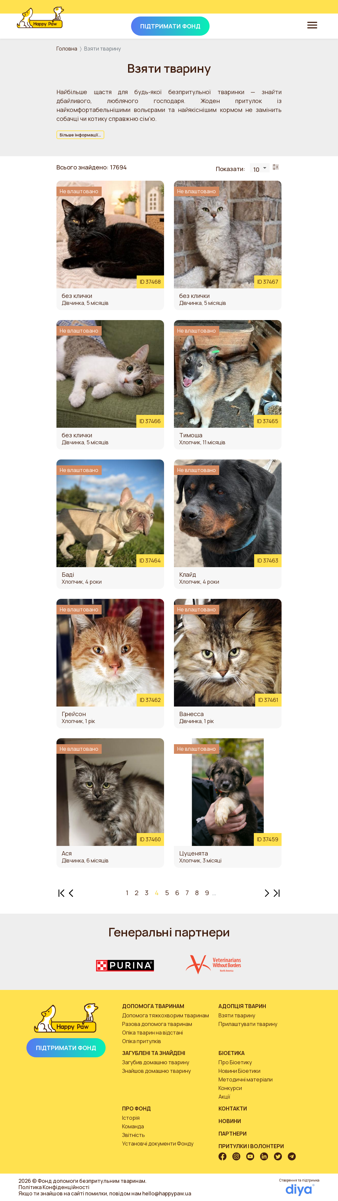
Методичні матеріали (246, 1079)
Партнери (233, 1134)
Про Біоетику (235, 1062)
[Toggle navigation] (312, 25)
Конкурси (230, 1088)
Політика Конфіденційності (53, 1187)
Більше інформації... (80, 135)
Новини (230, 1121)
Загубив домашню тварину (155, 1062)
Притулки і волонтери (251, 1146)
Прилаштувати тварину (248, 1024)
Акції (224, 1096)
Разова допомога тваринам (157, 1024)
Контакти (233, 1108)
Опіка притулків (141, 1041)
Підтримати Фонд (66, 1048)
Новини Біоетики (239, 1070)
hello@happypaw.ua (166, 1193)
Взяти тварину (237, 1015)
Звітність (133, 1135)
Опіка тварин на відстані (152, 1032)
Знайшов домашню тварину (156, 1070)
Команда (133, 1126)
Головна (66, 48)
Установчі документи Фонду (157, 1143)
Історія (131, 1117)
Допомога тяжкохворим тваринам (165, 1015)
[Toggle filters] (276, 167)
